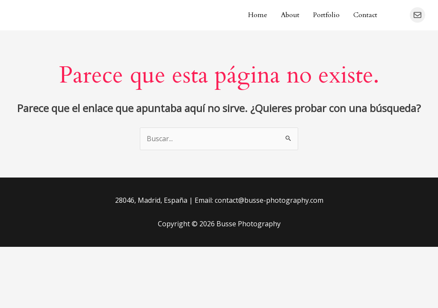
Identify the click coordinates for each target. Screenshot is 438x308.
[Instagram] (397, 15)
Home (257, 15)
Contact (365, 15)
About (290, 15)
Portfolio (326, 15)
